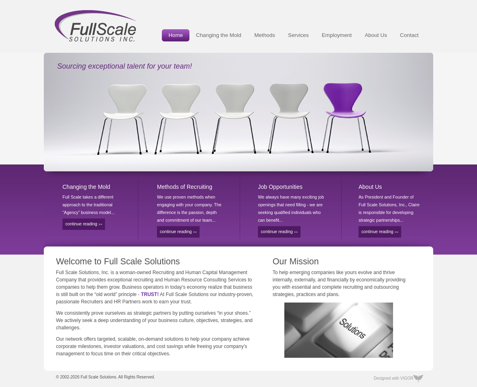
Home (175, 35)
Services (298, 35)
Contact (409, 35)
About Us (376, 35)
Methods (264, 35)
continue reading (83, 223)
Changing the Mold (218, 35)
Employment (337, 35)
